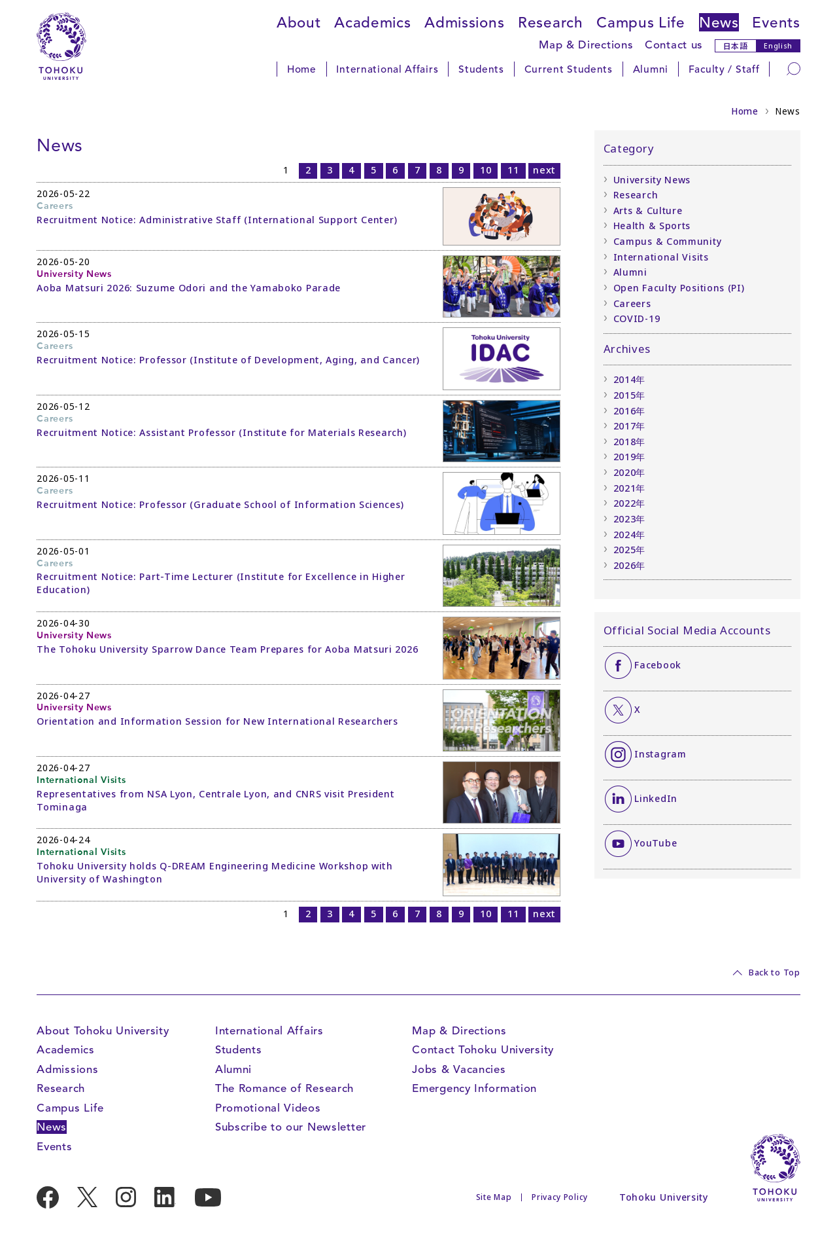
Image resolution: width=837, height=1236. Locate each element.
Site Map (494, 1197)
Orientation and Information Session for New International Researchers (217, 721)
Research (550, 22)
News (719, 22)
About (299, 22)
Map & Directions (586, 45)
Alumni (650, 69)
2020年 (629, 472)
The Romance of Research (284, 1088)
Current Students (568, 69)
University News (652, 179)
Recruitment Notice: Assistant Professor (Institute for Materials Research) (221, 432)
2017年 (629, 426)
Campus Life (640, 22)
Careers (632, 303)
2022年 (629, 503)
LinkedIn (655, 798)
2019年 (629, 456)
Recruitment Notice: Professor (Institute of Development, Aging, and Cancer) (228, 360)
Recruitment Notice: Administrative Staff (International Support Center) (217, 219)
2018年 (629, 441)
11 (513, 170)
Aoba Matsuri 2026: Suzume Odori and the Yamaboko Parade (189, 288)
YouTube (655, 843)
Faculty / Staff (724, 69)
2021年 (629, 488)
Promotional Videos (268, 1108)
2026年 (629, 565)
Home (301, 69)
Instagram (660, 754)
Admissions (464, 22)
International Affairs (387, 69)
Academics (372, 22)
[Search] (793, 68)
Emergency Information (474, 1088)
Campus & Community (667, 241)
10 (485, 170)
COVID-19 (636, 318)
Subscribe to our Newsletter (290, 1127)
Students (481, 69)
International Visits (661, 257)
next (544, 170)
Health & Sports (652, 225)
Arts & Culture (648, 210)
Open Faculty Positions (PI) (679, 288)
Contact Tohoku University (483, 1050)
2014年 (629, 379)
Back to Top (774, 972)
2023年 (629, 519)
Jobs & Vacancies (458, 1069)
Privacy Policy (560, 1197)
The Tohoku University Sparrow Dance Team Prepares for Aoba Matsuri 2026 (227, 649)
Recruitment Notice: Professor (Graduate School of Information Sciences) (220, 504)
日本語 (735, 45)
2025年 (629, 549)
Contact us (674, 45)
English (778, 45)
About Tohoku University (103, 1031)
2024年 (629, 534)
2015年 (629, 395)
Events (776, 22)
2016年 (629, 411)
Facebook (657, 665)
